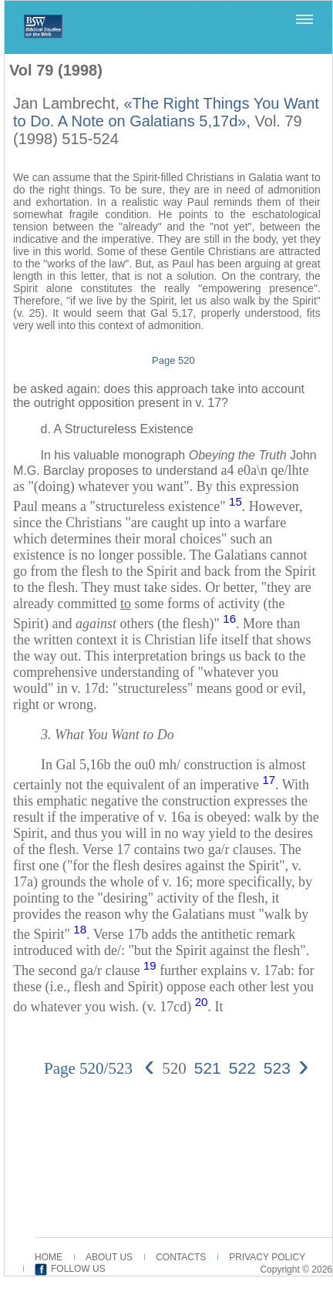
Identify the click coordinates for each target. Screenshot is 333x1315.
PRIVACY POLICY (267, 1257)
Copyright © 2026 (296, 1269)
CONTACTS (181, 1257)
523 (277, 1068)
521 (207, 1068)
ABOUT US (109, 1257)
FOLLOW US (78, 1268)
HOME (48, 1257)
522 (242, 1068)
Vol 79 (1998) (56, 70)
